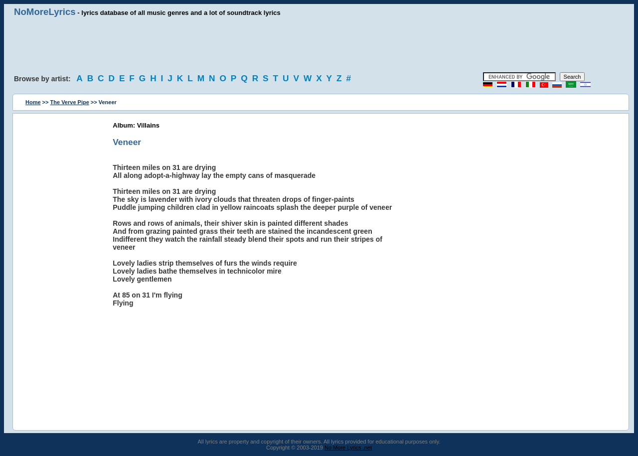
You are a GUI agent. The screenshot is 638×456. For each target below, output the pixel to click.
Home (33, 102)
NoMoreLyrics (45, 11)
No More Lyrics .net (348, 448)
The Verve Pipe (69, 102)
